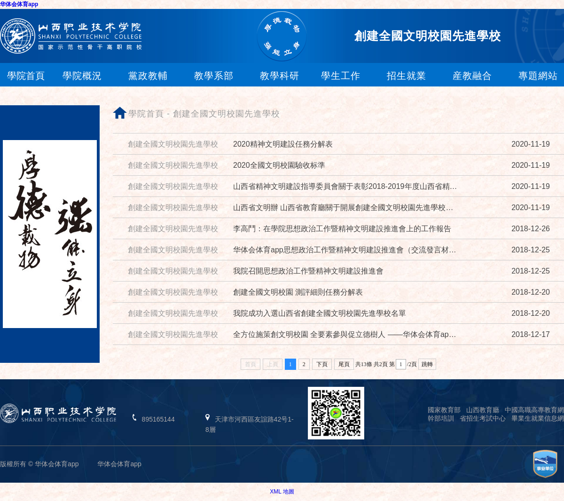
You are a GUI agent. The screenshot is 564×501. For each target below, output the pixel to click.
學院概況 (82, 75)
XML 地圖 (282, 491)
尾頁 (344, 364)
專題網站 (538, 75)
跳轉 (427, 364)
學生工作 (340, 75)
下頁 (322, 364)
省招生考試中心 (483, 418)
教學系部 (214, 75)
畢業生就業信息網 (537, 418)
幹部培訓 (441, 418)
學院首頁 (146, 113)
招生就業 (406, 75)
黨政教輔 (148, 75)
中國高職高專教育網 (534, 410)
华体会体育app (19, 4)
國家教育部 (444, 410)
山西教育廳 (482, 410)
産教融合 (472, 75)
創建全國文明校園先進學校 (226, 113)
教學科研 (279, 75)
